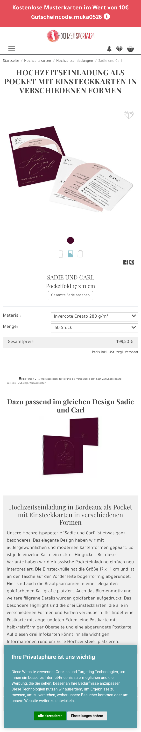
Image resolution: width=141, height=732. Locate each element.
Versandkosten (37, 383)
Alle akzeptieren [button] (50, 716)
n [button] (109, 49)
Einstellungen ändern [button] (87, 716)
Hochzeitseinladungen (74, 61)
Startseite (11, 61)
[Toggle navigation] (11, 48)
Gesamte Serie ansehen (70, 296)
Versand (131, 353)
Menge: (10, 327)
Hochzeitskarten (37, 61)
